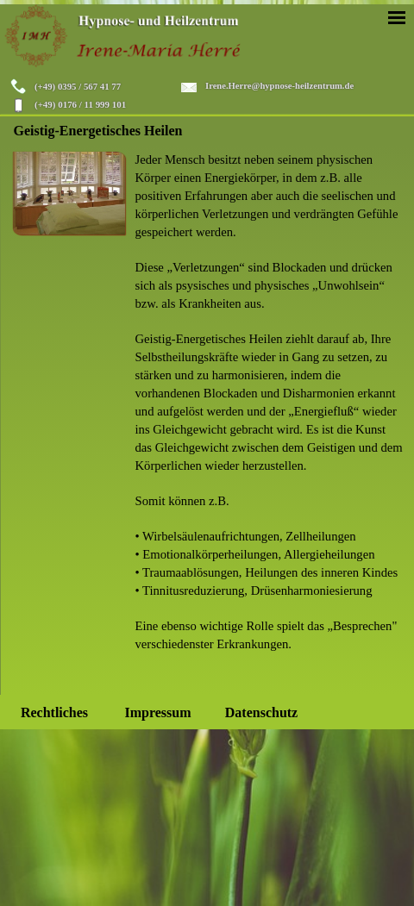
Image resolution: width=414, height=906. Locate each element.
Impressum (157, 712)
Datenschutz (261, 712)
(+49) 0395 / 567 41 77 (77, 86)
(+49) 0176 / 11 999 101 (80, 104)
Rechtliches (54, 712)
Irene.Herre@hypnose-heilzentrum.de (279, 86)
